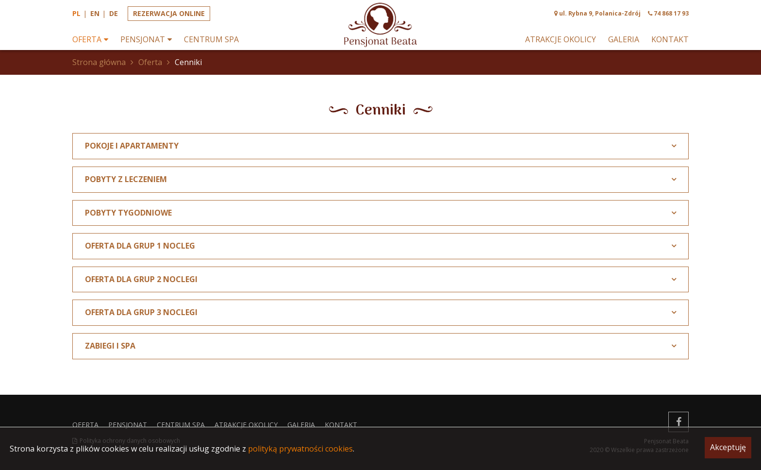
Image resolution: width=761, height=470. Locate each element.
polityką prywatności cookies (300, 448)
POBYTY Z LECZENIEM (126, 179)
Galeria (623, 39)
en (94, 13)
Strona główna (99, 62)
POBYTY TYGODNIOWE (128, 212)
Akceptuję (728, 447)
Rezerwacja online (169, 13)
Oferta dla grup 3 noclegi (141, 312)
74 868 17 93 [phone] (671, 13)
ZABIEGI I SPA (110, 345)
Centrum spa (211, 39)
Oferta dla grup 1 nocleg (140, 245)
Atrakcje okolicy (560, 39)
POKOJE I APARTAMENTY (132, 145)
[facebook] (678, 422)
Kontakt (670, 39)
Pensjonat (142, 39)
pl (76, 13)
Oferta (86, 39)
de (113, 13)
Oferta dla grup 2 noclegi (141, 279)
